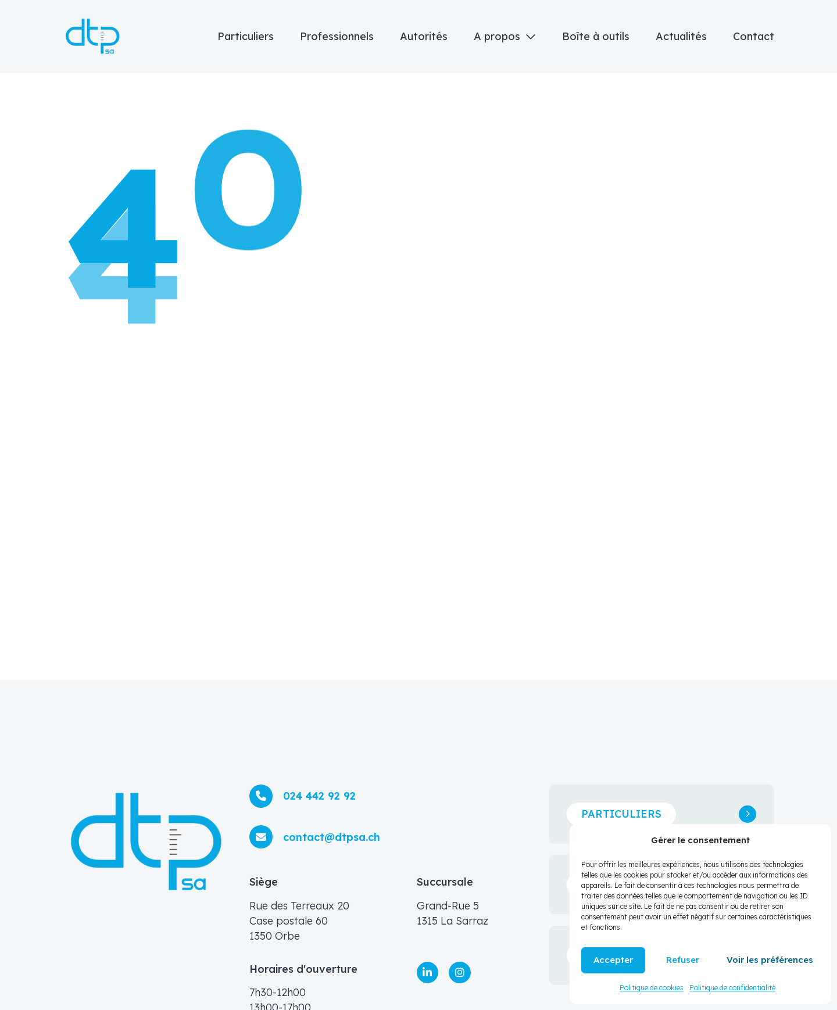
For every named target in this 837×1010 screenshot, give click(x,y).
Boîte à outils (595, 36)
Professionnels (337, 36)
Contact (753, 36)
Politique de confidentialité (732, 987)
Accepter (613, 959)
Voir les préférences (770, 959)
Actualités (681, 36)
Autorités (424, 36)
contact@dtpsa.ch (331, 837)
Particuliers (245, 36)
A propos (497, 36)
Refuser (682, 959)
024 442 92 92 (319, 796)
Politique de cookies (652, 987)
